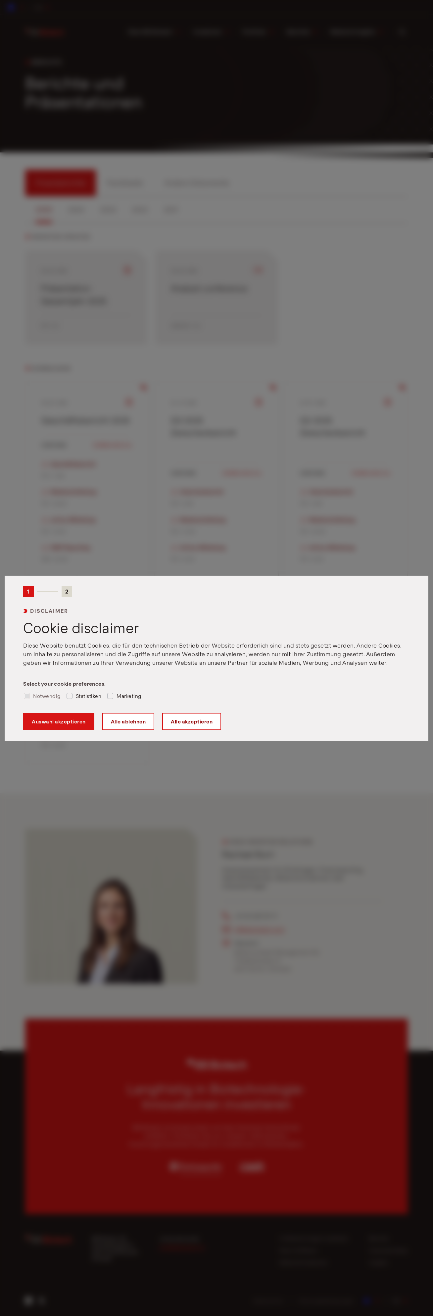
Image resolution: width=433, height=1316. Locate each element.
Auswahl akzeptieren (59, 721)
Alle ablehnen (128, 721)
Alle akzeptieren (192, 721)
